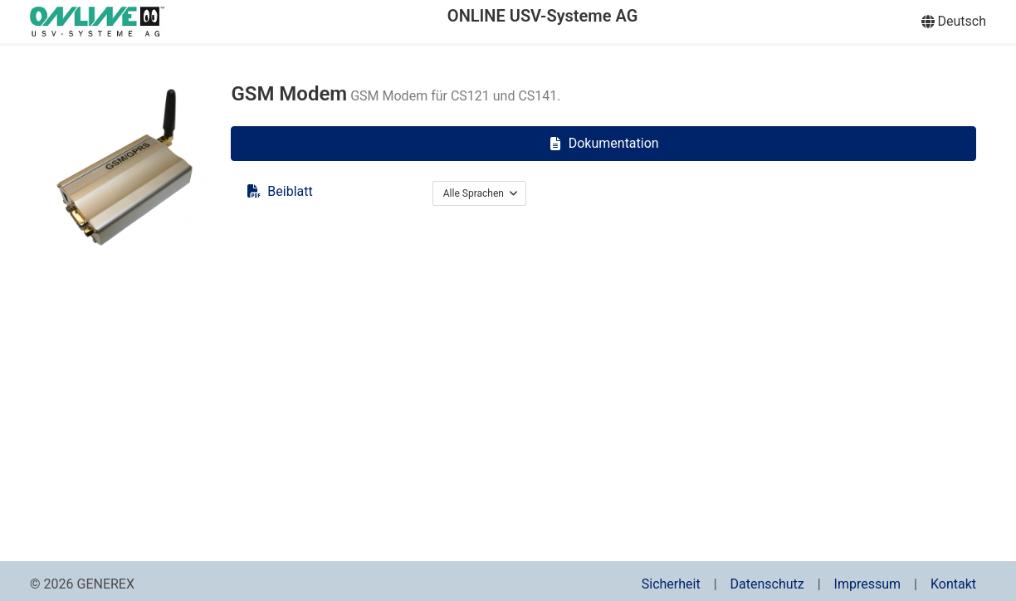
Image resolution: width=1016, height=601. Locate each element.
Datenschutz (767, 584)
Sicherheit (671, 584)
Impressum (867, 584)
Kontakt (953, 584)
